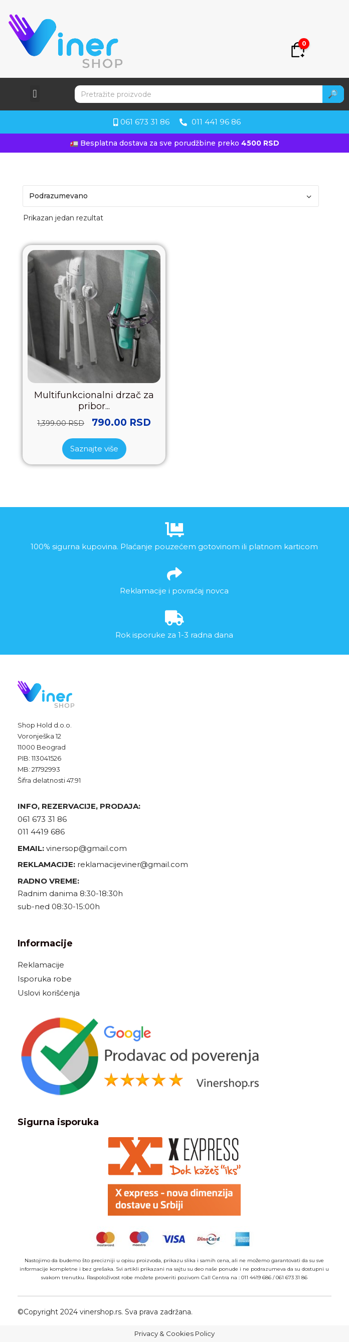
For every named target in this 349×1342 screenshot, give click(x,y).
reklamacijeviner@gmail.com (132, 864)
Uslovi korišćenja (49, 993)
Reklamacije (41, 964)
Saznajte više (94, 448)
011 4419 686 (41, 831)
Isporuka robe (45, 979)
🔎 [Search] (333, 94)
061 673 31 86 (42, 819)
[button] (35, 93)
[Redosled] (171, 196)
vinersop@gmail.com (85, 848)
